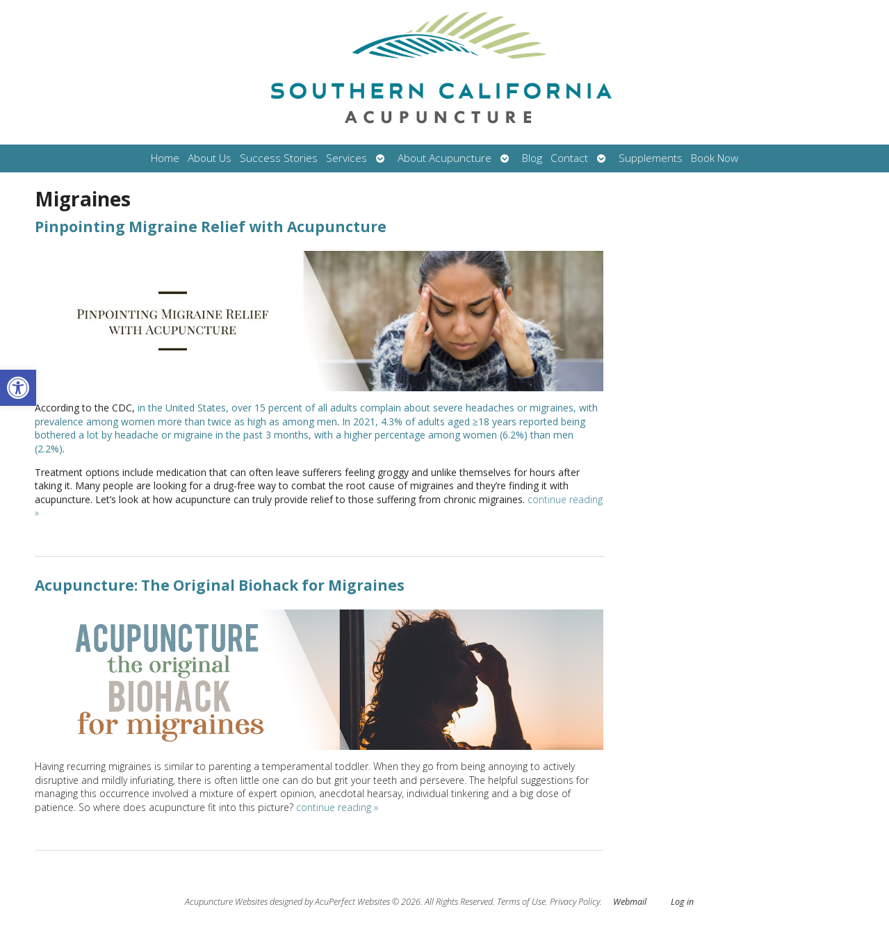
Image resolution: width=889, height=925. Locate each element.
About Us (209, 158)
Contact (569, 158)
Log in (682, 902)
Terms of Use (521, 902)
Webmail (629, 902)
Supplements (651, 158)
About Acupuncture (444, 158)
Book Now (714, 158)
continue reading (337, 807)
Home (165, 158)
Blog (532, 158)
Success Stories (279, 158)
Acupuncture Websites (226, 902)
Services (346, 158)
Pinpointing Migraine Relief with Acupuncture (210, 226)
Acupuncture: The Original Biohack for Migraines (220, 585)
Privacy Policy (575, 902)
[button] (18, 388)
